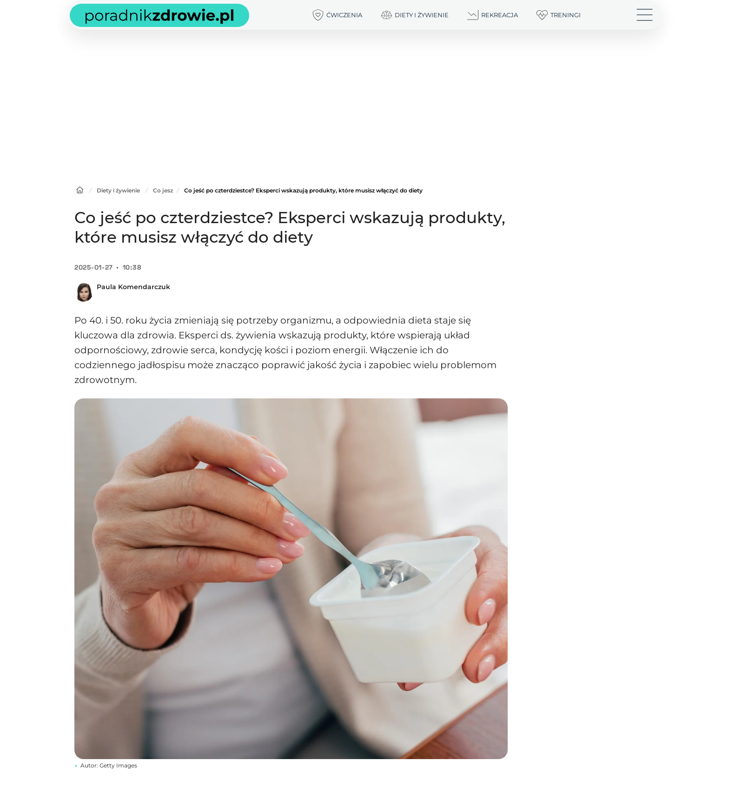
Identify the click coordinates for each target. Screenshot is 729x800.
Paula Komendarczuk (133, 287)
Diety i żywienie (118, 190)
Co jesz (163, 190)
